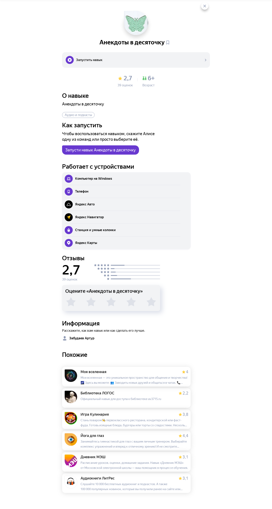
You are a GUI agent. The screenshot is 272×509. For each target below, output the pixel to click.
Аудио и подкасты (78, 115)
